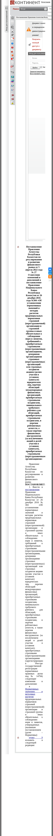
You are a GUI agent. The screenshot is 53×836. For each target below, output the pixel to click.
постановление (32, 489)
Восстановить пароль (38, 74)
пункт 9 (36, 737)
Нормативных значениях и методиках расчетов (34, 693)
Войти (35, 68)
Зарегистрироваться (38, 72)
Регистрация (45, 2)
